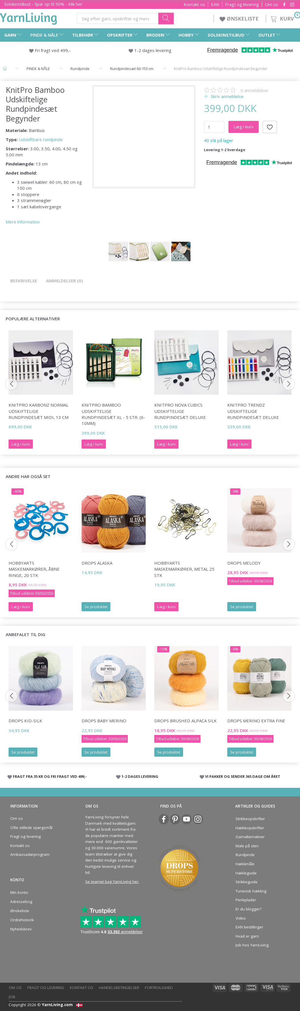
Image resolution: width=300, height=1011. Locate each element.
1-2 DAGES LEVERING (139, 776)
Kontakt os (194, 4)
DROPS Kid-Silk (25, 721)
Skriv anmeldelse (227, 96)
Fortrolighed (159, 987)
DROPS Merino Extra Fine (256, 721)
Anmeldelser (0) (64, 280)
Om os (271, 4)
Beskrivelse (23, 280)
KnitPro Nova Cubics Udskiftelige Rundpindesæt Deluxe (180, 411)
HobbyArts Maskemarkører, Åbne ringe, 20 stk (34, 569)
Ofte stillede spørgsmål (31, 827)
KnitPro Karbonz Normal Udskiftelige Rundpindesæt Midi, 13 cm (38, 411)
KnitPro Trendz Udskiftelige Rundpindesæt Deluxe (253, 411)
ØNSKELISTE (240, 18)
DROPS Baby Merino (104, 721)
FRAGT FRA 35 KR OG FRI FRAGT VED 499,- (50, 776)
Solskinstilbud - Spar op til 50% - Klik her (43, 4)
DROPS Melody (244, 563)
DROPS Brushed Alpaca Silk (185, 721)
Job (12, 996)
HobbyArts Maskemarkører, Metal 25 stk (184, 569)
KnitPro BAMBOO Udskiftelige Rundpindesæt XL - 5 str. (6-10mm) (113, 414)
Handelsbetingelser (119, 987)
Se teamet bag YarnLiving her (111, 881)
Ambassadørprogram (30, 854)
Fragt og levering (242, 4)
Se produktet (96, 606)
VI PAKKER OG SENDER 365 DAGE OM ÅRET (242, 776)
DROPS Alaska (97, 563)
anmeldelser (255, 90)
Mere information (23, 222)
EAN (215, 4)
